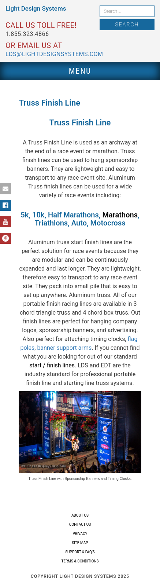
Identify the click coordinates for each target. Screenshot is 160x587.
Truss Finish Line (80, 122)
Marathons (120, 214)
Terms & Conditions (80, 561)
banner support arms (64, 347)
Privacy (79, 534)
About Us (80, 515)
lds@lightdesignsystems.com (54, 54)
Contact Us (80, 524)
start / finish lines (52, 365)
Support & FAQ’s (80, 552)
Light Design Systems (35, 8)
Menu (80, 71)
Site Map (80, 543)
